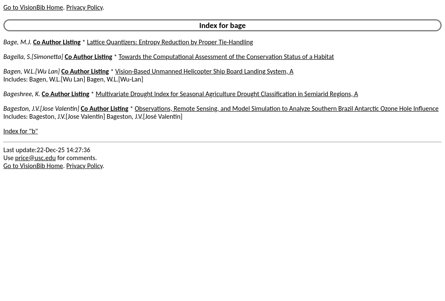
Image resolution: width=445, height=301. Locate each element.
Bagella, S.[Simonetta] (33, 57)
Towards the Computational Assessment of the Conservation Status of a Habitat (226, 57)
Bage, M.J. (17, 42)
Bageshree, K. (21, 94)
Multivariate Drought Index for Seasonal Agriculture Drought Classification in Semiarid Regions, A (227, 94)
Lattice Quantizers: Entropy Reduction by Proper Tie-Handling (170, 42)
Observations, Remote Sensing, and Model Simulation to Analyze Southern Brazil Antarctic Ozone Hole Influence (286, 108)
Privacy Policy (84, 7)
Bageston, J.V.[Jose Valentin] (41, 108)
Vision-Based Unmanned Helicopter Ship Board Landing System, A (204, 71)
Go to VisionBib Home (33, 7)
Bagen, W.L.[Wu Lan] (31, 71)
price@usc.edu (35, 158)
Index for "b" (20, 131)
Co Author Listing (56, 42)
